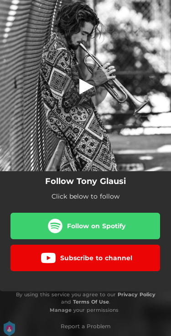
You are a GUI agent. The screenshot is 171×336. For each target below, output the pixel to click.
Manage (61, 310)
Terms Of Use (91, 302)
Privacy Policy (136, 294)
